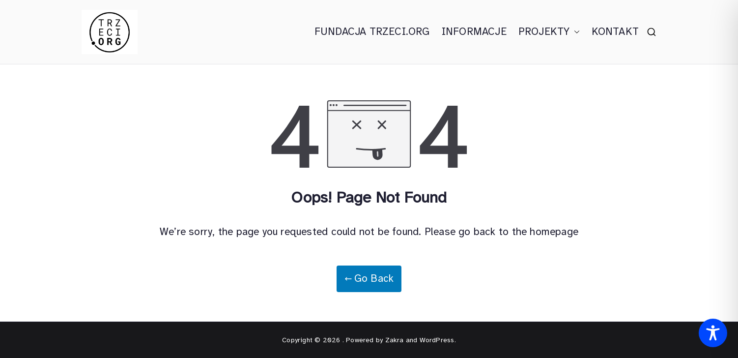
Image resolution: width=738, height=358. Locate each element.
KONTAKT (615, 31)
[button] (575, 32)
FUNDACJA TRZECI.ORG (372, 31)
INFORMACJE (474, 31)
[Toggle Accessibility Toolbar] (713, 333)
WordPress (437, 340)
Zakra (394, 340)
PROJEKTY (549, 32)
